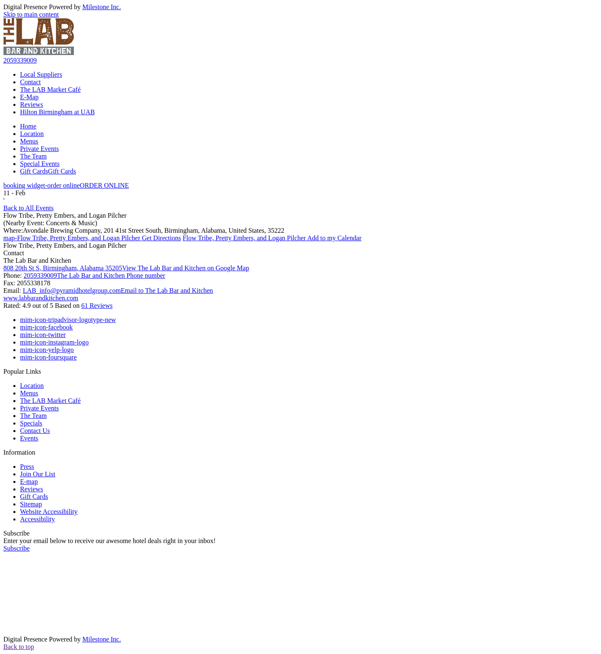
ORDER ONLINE (66, 185)
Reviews (31, 104)
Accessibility (37, 519)
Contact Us (35, 430)
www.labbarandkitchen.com (40, 298)
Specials (31, 423)
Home (28, 126)
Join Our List (37, 474)
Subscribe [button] (16, 548)
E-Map (29, 97)
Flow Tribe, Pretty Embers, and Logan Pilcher (64, 215)
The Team (33, 156)
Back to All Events (28, 207)
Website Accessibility (49, 511)
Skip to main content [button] (31, 14)
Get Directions (92, 237)
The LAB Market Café (50, 89)
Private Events (39, 148)
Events (29, 438)
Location (32, 133)
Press (27, 466)
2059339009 (20, 60)
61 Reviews (97, 305)
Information (19, 452)
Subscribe (16, 533)
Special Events (40, 163)
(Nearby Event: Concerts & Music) (50, 222)
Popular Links (22, 371)
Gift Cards (48, 171)
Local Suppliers (41, 74)
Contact (30, 82)
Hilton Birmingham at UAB (57, 112)
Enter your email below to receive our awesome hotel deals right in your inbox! (109, 540)
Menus (29, 141)
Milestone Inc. (101, 6)
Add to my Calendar (272, 237)
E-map (29, 481)
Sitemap (31, 504)
